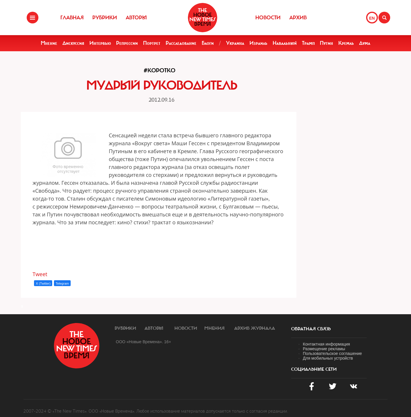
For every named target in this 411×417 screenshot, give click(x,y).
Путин (326, 43)
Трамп (308, 43)
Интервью (100, 43)
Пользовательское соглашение (332, 353)
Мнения (214, 328)
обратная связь (311, 329)
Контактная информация (326, 344)
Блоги (208, 43)
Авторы (136, 17)
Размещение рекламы (324, 348)
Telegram (62, 283)
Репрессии (127, 43)
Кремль (346, 43)
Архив (298, 17)
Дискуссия (73, 43)
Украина (235, 43)
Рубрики (104, 17)
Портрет (151, 43)
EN (372, 18)
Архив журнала (254, 328)
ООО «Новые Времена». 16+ (143, 341)
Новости (268, 17)
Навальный (285, 43)
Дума (364, 43)
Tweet (40, 274)
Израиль (258, 43)
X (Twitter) (43, 283)
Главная (72, 17)
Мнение (49, 43)
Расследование (181, 43)
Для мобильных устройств (328, 358)
